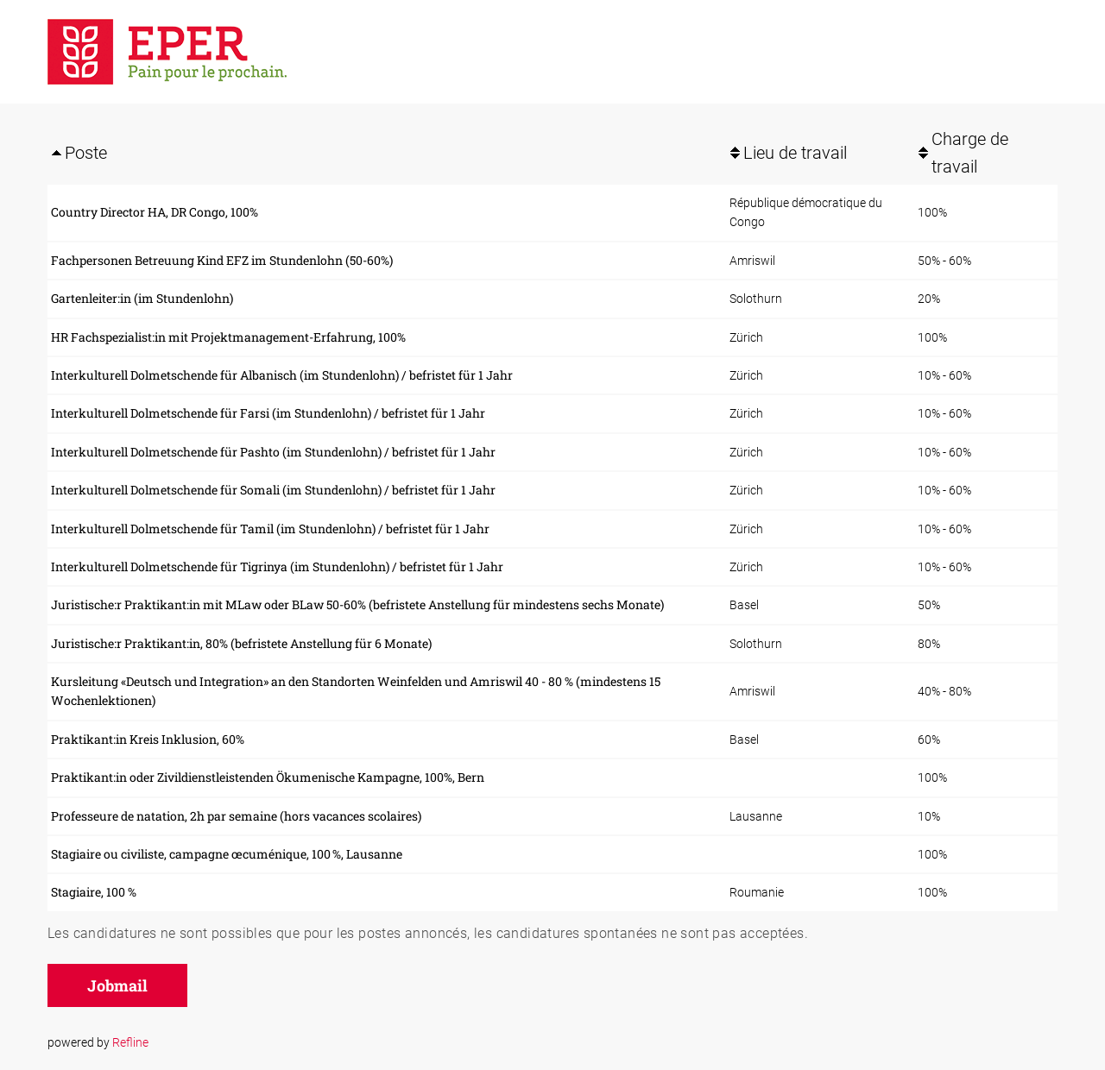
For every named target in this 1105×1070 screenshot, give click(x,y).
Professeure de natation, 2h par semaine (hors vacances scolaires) (236, 816)
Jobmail (117, 985)
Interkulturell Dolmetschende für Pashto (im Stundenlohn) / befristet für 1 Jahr (273, 452)
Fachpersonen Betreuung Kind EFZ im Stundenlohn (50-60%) (222, 260)
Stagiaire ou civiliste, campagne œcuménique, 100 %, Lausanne (226, 854)
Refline (130, 1042)
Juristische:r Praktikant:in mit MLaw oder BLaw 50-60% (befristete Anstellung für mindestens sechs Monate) (357, 604)
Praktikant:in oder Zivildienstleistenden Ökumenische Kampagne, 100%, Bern (267, 777)
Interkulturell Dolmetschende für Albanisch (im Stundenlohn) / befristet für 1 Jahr (282, 375)
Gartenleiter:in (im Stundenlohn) (142, 298)
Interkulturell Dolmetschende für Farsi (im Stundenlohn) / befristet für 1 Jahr (268, 413)
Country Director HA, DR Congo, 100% (154, 212)
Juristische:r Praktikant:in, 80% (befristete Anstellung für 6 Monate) (241, 643)
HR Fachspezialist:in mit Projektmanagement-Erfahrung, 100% (228, 337)
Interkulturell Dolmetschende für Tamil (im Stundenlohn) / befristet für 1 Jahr (270, 528)
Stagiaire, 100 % (93, 892)
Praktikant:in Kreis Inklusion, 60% (147, 739)
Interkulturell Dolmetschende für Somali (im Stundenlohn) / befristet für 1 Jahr (273, 490)
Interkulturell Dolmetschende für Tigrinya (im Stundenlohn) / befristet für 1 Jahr (277, 566)
